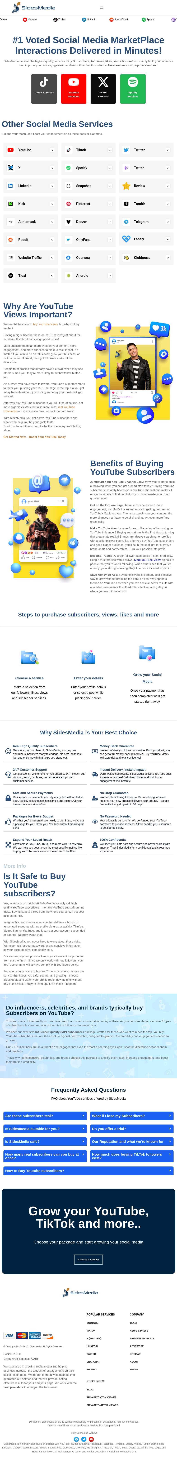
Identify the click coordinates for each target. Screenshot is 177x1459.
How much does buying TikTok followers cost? (127, 1156)
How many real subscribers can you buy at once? (42, 1156)
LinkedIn (98, 20)
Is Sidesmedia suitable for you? (32, 1129)
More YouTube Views (147, 559)
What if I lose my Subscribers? (118, 1116)
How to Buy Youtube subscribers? (34, 1171)
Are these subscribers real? (29, 1116)
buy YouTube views (45, 324)
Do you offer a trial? (109, 1129)
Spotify (157, 20)
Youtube (39, 20)
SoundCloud (127, 20)
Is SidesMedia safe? (22, 1142)
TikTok (68, 20)
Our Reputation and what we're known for (128, 1142)
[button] (101, 8)
